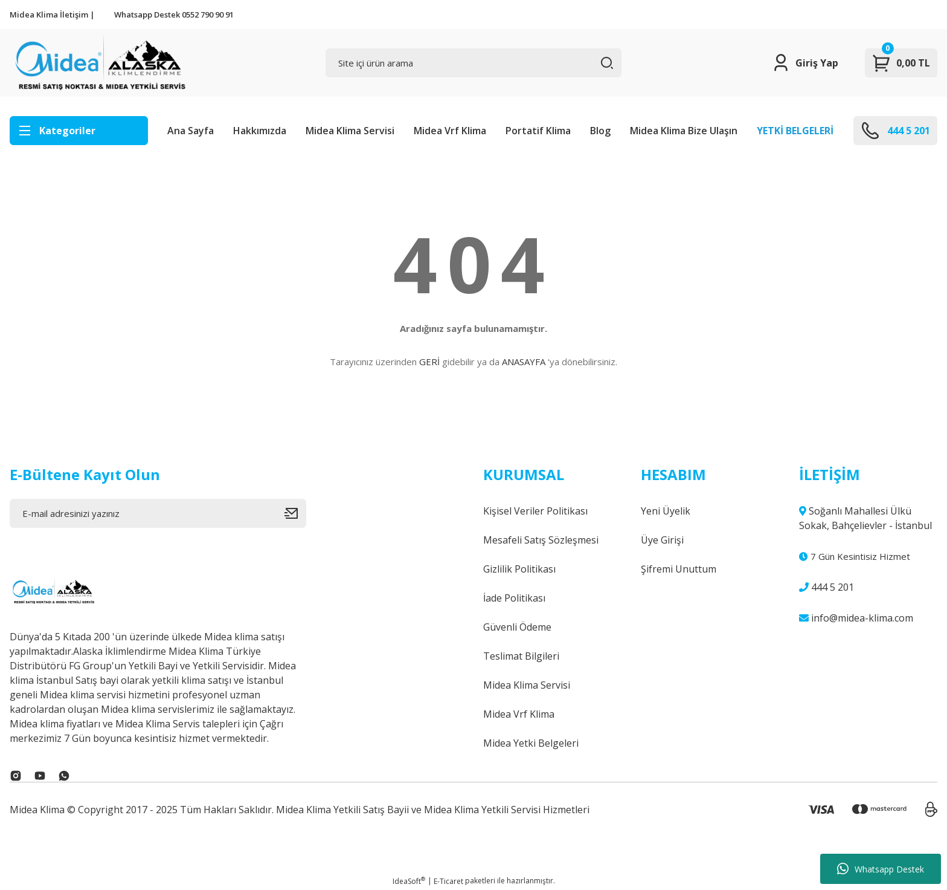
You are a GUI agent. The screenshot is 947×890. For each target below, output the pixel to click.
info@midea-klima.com (856, 618)
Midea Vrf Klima (450, 130)
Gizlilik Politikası (519, 569)
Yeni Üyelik (665, 511)
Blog (600, 130)
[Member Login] (805, 62)
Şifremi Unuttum (678, 569)
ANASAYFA (523, 362)
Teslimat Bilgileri (521, 656)
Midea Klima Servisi (350, 130)
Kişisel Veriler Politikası (535, 511)
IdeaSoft (409, 881)
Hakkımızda (259, 130)
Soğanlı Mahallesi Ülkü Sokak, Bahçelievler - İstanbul (865, 518)
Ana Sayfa (190, 130)
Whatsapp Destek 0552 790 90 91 (174, 14)
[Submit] (295, 513)
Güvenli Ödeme (517, 627)
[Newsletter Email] (158, 513)
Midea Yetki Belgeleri (531, 743)
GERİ (429, 362)
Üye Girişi (662, 540)
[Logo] (99, 63)
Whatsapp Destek (880, 868)
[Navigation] (79, 130)
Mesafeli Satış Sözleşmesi (541, 540)
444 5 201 (826, 587)
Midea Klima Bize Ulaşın (683, 130)
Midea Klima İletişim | (52, 14)
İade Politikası (514, 598)
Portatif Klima (538, 130)
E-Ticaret (448, 881)
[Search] (474, 62)
